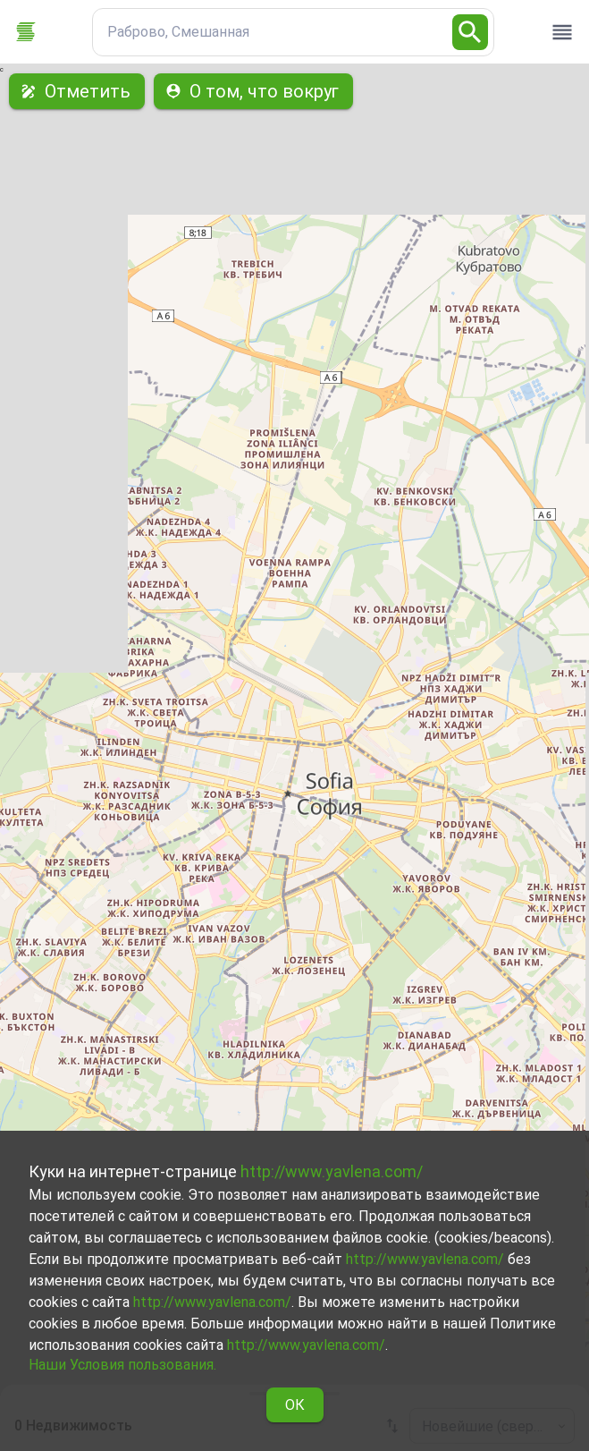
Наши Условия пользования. (122, 1364)
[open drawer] (562, 32)
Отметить (77, 91)
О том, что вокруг (253, 91)
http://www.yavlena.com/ (331, 1171)
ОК (295, 1404)
